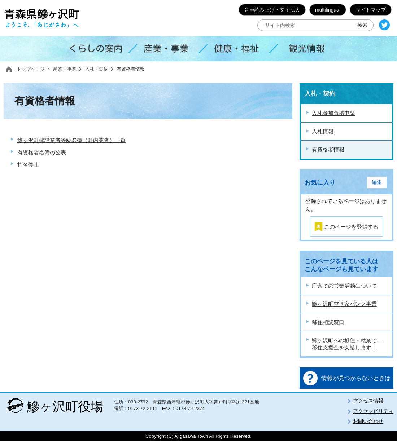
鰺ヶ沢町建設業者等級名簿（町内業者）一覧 (71, 140)
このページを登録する (351, 227)
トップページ (31, 69)
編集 (377, 182)
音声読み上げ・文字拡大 (272, 10)
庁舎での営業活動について (344, 286)
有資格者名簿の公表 (41, 152)
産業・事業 (65, 69)
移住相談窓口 (328, 322)
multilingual (327, 10)
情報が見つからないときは (356, 378)
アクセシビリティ (373, 411)
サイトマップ (370, 10)
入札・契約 (96, 69)
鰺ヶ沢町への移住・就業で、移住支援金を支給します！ (347, 343)
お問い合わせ (368, 421)
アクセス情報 (368, 400)
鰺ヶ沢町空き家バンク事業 (344, 304)
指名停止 (28, 165)
